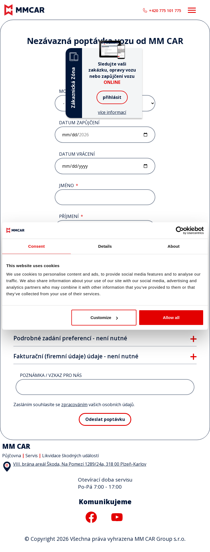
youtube (117, 517)
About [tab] (174, 246)
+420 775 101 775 (165, 10)
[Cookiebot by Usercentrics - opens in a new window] (180, 230)
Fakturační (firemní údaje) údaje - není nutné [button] (75, 356)
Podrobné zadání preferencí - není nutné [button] (70, 338)
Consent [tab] (36, 246)
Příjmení (69, 216)
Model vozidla (76, 91)
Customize (104, 317)
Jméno (66, 185)
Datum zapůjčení (79, 122)
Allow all (171, 317)
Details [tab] (105, 246)
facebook (91, 517)
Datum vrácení (77, 154)
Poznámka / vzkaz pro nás (51, 375)
